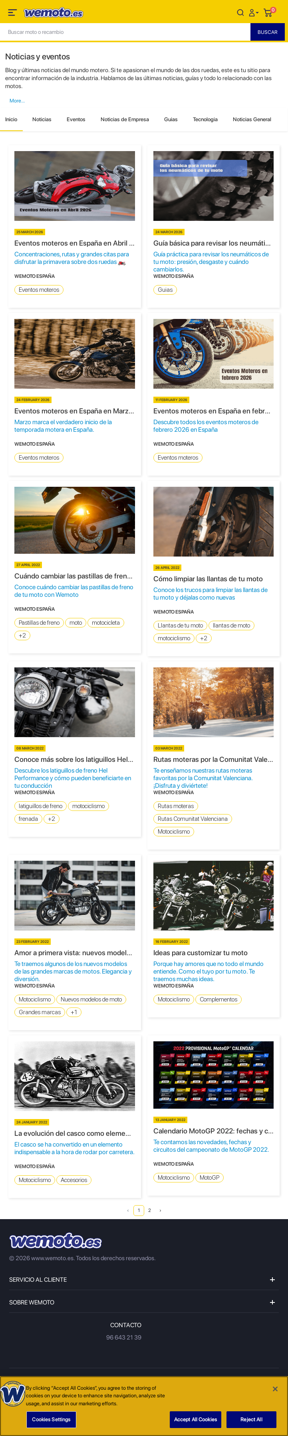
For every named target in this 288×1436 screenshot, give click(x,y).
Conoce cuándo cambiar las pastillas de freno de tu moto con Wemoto (73, 590)
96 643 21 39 (123, 1337)
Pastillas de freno (39, 622)
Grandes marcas (40, 1012)
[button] (255, 12)
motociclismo (174, 638)
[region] (144, 1406)
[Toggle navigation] (13, 14)
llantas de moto (231, 625)
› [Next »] (160, 1210)
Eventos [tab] (76, 119)
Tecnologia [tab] (205, 119)
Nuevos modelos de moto (91, 999)
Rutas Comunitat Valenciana (193, 818)
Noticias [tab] (42, 119)
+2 (22, 635)
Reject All (251, 1419)
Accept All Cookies (195, 1419)
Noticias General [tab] (252, 119)
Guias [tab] (171, 119)
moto (76, 622)
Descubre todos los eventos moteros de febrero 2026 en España (205, 425)
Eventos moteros (39, 289)
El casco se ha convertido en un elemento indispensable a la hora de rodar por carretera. (74, 1148)
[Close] (275, 1389)
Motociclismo (174, 831)
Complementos (218, 999)
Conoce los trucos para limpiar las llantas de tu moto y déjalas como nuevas (210, 593)
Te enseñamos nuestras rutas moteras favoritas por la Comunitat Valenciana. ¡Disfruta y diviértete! (202, 778)
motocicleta (106, 622)
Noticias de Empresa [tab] (125, 119)
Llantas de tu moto (180, 625)
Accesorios (74, 1180)
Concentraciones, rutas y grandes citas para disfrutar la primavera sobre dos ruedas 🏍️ (71, 258)
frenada (28, 818)
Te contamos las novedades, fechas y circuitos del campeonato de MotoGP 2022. (211, 1145)
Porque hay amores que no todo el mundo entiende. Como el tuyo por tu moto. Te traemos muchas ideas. (208, 971)
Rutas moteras (176, 806)
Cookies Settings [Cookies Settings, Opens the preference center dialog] (51, 1419)
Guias (165, 289)
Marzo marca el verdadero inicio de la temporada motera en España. (63, 425)
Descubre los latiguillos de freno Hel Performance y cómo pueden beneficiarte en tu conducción (72, 778)
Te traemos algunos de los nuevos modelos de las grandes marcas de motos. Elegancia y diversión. (73, 971)
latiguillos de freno (40, 806)
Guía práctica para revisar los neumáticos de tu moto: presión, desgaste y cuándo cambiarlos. (211, 261)
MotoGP (209, 1177)
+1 (74, 1012)
